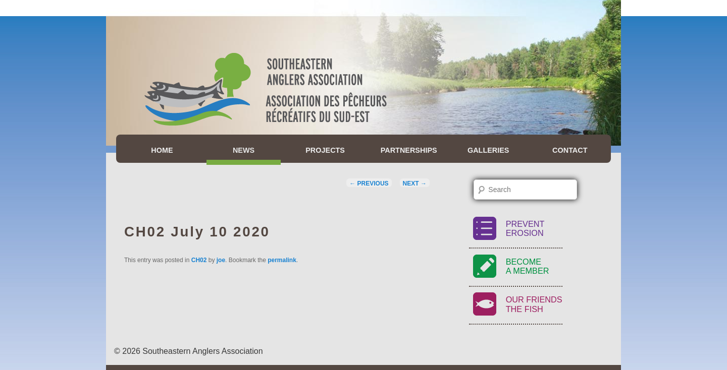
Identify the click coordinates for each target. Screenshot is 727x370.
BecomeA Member (527, 266)
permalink (282, 260)
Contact (569, 150)
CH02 (199, 260)
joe (221, 260)
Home (162, 150)
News (243, 150)
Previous (368, 183)
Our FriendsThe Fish (534, 304)
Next (415, 183)
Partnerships (409, 150)
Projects (325, 150)
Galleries (488, 150)
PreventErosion (525, 228)
